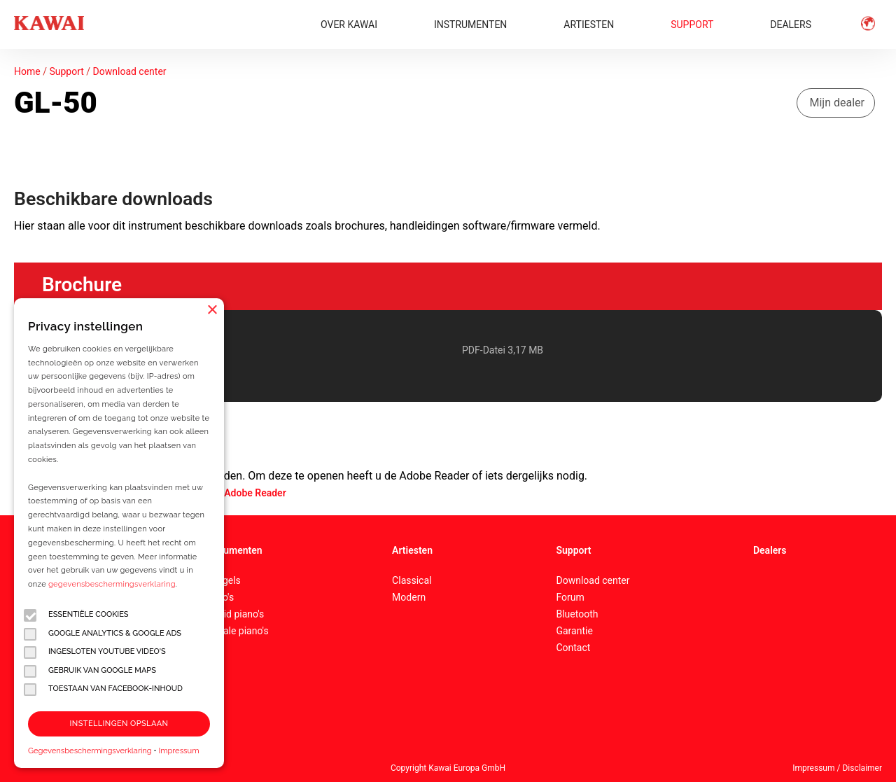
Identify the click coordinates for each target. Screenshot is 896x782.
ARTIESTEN (589, 24)
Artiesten (412, 550)
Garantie (574, 630)
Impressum (178, 750)
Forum (570, 597)
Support (66, 71)
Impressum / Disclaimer (837, 768)
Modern (409, 597)
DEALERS (790, 24)
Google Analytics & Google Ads (102, 634)
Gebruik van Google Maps (90, 671)
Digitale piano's (235, 630)
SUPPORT (692, 24)
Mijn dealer (837, 102)
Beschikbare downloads (113, 199)
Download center (130, 71)
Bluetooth (577, 614)
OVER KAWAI (349, 24)
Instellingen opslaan (119, 723)
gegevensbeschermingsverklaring (112, 584)
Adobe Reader (255, 492)
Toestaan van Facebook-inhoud (103, 689)
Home (27, 71)
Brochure (82, 284)
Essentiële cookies (76, 615)
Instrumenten (232, 550)
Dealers (770, 550)
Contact (573, 647)
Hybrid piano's (233, 614)
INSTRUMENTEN (470, 24)
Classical (411, 580)
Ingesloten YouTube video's (95, 652)
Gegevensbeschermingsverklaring (90, 750)
